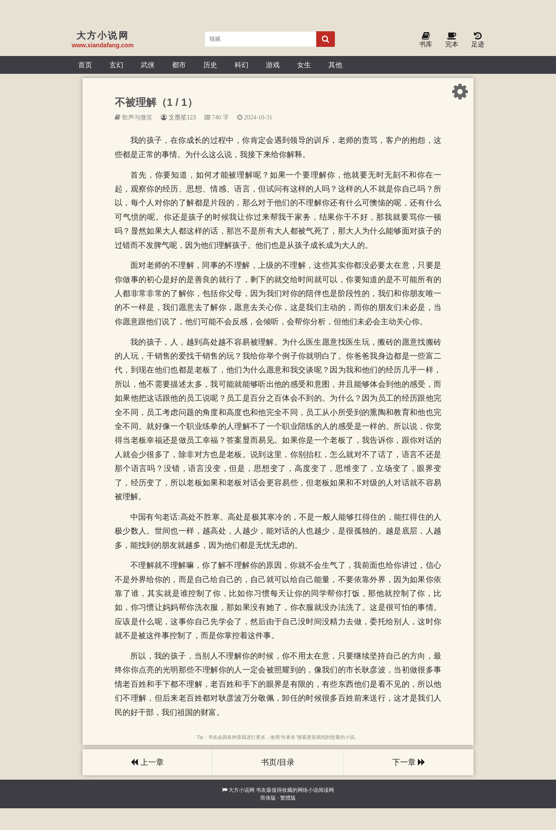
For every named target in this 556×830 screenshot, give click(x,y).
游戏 (273, 65)
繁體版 (288, 798)
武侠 (148, 65)
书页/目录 (278, 762)
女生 (304, 65)
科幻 (241, 65)
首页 (85, 65)
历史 (210, 65)
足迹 (477, 40)
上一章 (147, 762)
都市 (179, 65)
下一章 (408, 762)
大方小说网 (241, 790)
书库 (425, 40)
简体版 (268, 798)
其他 (335, 65)
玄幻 (116, 65)
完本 (451, 40)
